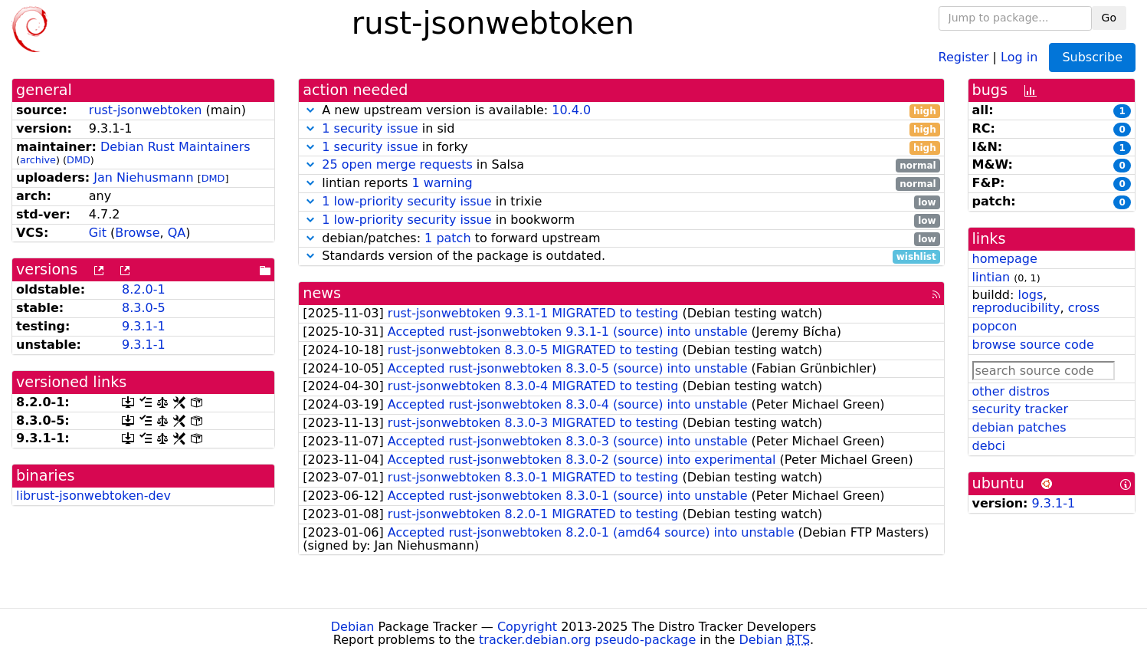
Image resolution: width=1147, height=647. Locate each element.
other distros (1011, 391)
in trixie (621, 202)
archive (38, 160)
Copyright (527, 626)
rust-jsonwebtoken (145, 110)
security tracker (1020, 409)
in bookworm (621, 220)
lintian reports (621, 183)
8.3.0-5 (143, 308)
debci (988, 445)
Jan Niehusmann (143, 177)
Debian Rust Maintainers (175, 147)
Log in (1019, 56)
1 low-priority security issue (406, 201)
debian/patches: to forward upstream (621, 238)
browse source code (1033, 344)
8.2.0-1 (143, 289)
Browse (137, 232)
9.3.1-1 (143, 326)
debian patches (1019, 427)
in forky (621, 147)
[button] (310, 110)
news (322, 293)
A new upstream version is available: (621, 110)
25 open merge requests (397, 164)
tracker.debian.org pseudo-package (587, 639)
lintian (991, 277)
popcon (995, 326)
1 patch (447, 238)
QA (177, 232)
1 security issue (370, 128)
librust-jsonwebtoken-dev (93, 495)
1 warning (441, 183)
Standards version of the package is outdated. (621, 256)
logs (1030, 294)
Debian (353, 626)
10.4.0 (571, 110)
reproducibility (1016, 308)
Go (1109, 17)
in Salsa (621, 165)
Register (964, 56)
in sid (621, 129)
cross (1083, 308)
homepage (1004, 258)
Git (98, 232)
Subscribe (1092, 57)
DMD (78, 160)
